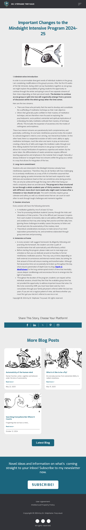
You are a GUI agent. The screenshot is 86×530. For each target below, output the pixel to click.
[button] (79, 4)
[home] (19, 4)
